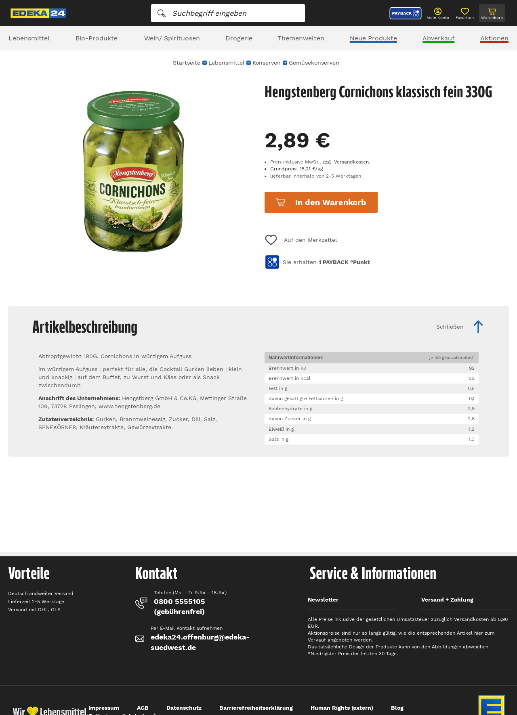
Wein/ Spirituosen (172, 38)
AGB (143, 708)
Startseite (186, 62)
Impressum (103, 708)
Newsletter (323, 599)
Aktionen (494, 38)
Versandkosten (351, 162)
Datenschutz (184, 708)
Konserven (266, 62)
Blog (397, 708)
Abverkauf (438, 38)
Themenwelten (300, 38)
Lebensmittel (29, 38)
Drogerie (238, 38)
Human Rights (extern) (342, 708)
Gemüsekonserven (314, 62)
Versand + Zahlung (447, 599)
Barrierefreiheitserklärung (256, 708)
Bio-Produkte (97, 38)
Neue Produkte (373, 38)
